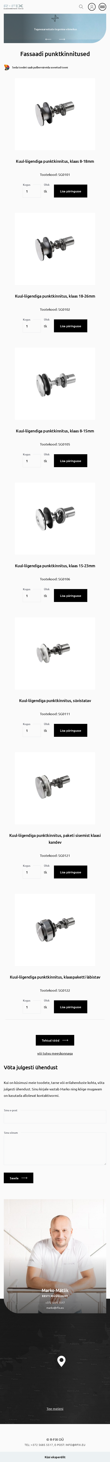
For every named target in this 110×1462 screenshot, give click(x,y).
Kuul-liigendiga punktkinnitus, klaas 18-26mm (55, 296)
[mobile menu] (102, 7)
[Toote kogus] (32, 191)
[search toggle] (81, 7)
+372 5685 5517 (55, 1302)
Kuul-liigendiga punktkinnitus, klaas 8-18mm (55, 161)
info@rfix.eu (76, 1445)
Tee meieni (55, 1409)
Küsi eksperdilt (55, 1457)
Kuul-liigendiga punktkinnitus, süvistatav (55, 700)
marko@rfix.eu (55, 1307)
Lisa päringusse (70, 191)
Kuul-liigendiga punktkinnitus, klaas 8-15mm (55, 430)
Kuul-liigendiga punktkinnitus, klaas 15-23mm (55, 565)
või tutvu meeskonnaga (55, 1053)
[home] (13, 7)
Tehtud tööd (55, 1040)
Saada (18, 1178)
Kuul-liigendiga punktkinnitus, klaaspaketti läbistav (55, 976)
